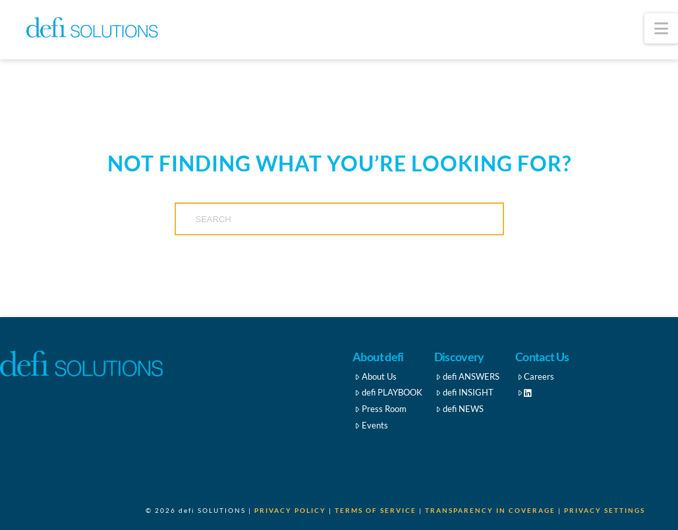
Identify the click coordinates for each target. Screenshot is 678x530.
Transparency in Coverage (490, 510)
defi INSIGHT (465, 392)
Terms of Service (375, 510)
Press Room (380, 408)
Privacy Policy (290, 510)
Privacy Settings (604, 510)
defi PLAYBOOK (388, 392)
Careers (536, 376)
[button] (661, 28)
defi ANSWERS (467, 376)
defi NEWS (460, 408)
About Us (375, 376)
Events (371, 425)
